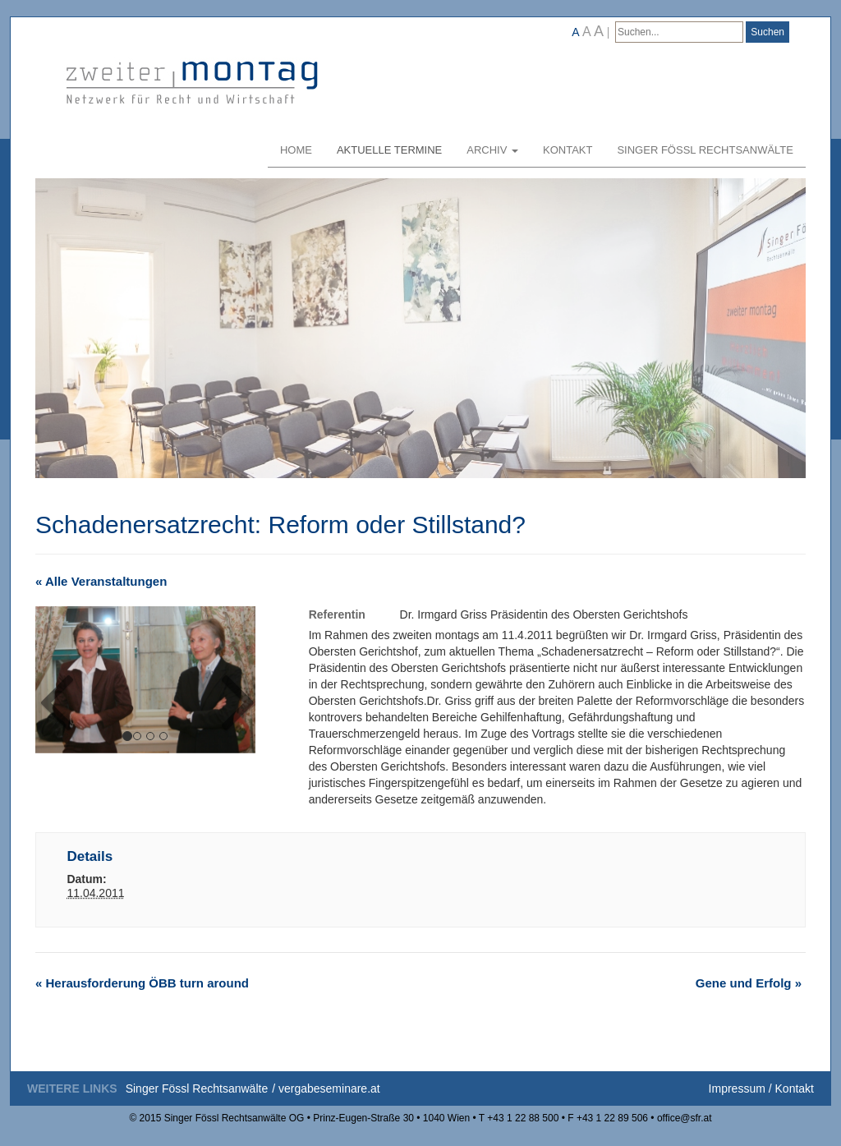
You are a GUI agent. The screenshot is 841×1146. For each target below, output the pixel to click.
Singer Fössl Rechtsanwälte (705, 150)
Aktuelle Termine (389, 150)
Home (296, 150)
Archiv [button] (492, 150)
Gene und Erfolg (749, 983)
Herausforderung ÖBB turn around (142, 983)
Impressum (737, 1088)
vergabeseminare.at (329, 1088)
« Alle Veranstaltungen (101, 581)
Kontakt (567, 150)
